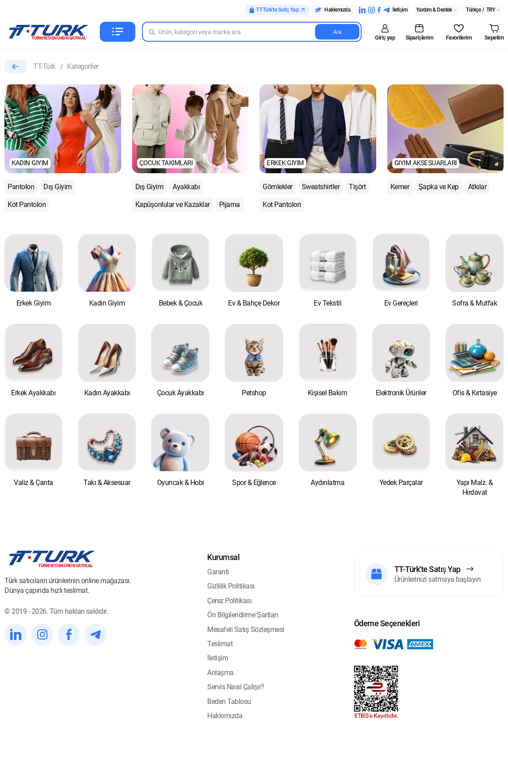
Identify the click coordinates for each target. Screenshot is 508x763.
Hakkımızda (224, 715)
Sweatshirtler (321, 187)
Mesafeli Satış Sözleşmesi (245, 629)
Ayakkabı (186, 187)
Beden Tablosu (229, 701)
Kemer (400, 187)
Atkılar (477, 187)
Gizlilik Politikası (231, 586)
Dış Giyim (57, 187)
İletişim (217, 658)
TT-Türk (44, 66)
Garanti (218, 572)
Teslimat (219, 644)
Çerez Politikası (229, 600)
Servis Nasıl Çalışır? (235, 687)
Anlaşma (220, 672)
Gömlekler (277, 187)
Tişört (357, 187)
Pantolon (21, 187)
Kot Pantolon (27, 204)
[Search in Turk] (252, 32)
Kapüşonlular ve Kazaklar (172, 204)
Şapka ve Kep (438, 187)
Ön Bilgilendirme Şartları (242, 615)
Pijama (229, 204)
